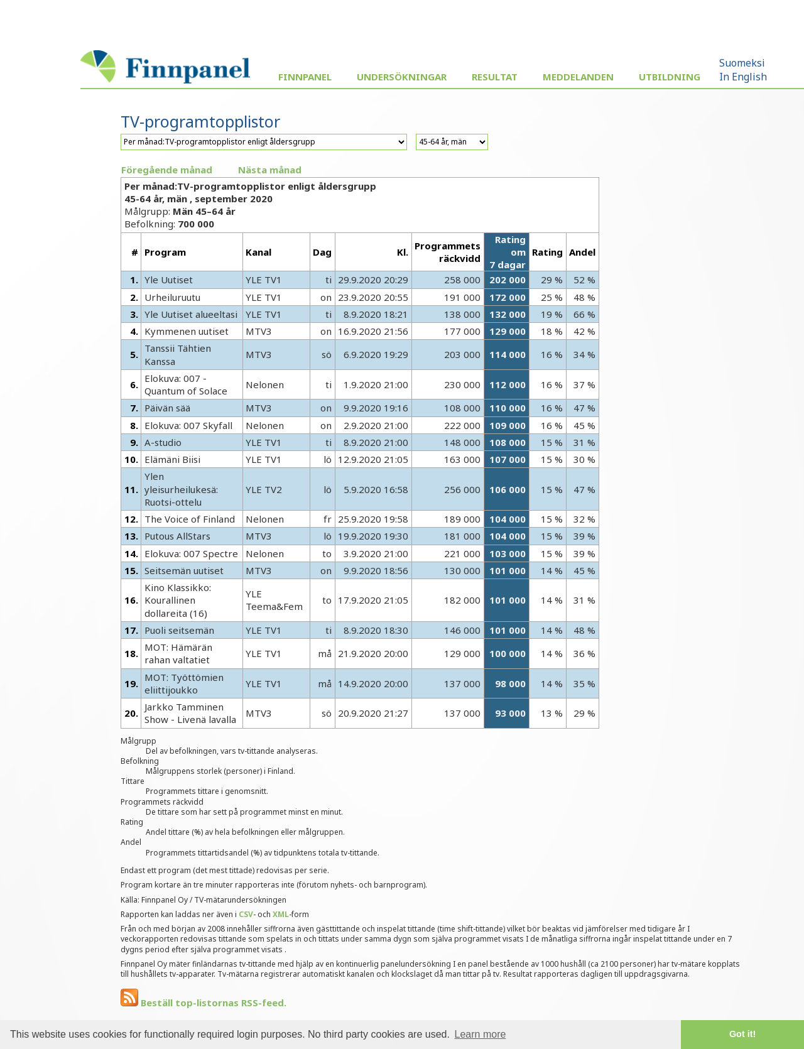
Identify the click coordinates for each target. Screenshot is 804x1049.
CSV (246, 914)
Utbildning (669, 76)
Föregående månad (166, 169)
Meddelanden (578, 76)
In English (743, 77)
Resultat (495, 76)
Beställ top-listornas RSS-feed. (203, 1002)
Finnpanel (305, 76)
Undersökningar (402, 76)
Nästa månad (270, 169)
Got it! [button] (742, 1034)
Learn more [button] (480, 1034)
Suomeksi (742, 63)
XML (281, 914)
